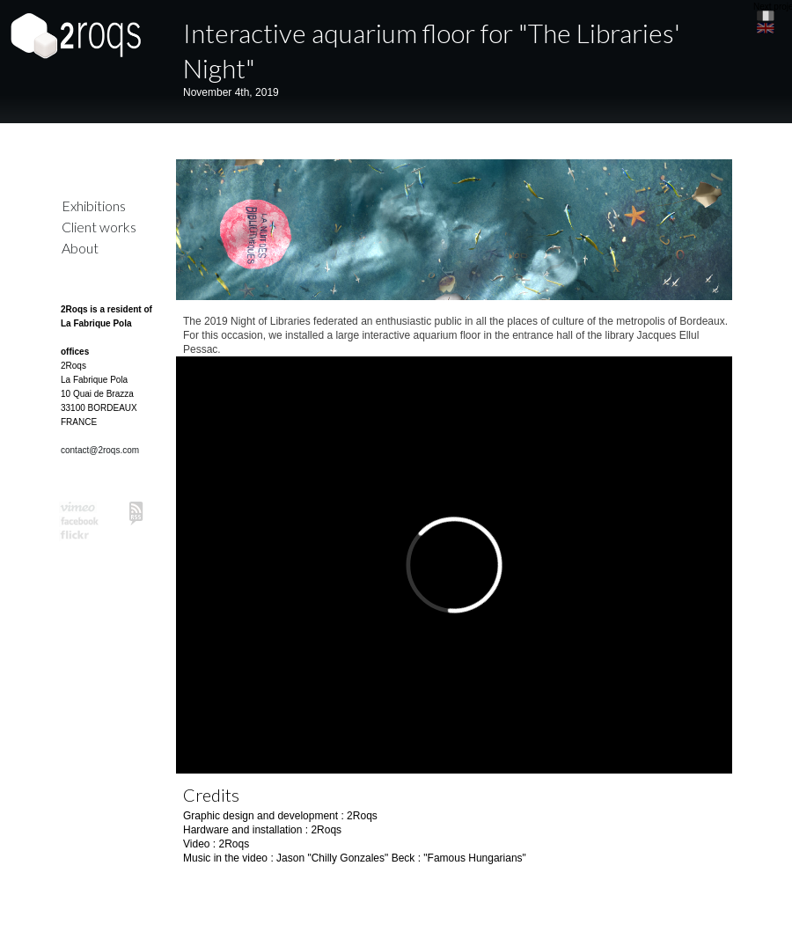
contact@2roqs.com (100, 450)
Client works (99, 226)
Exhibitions (94, 205)
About (80, 247)
